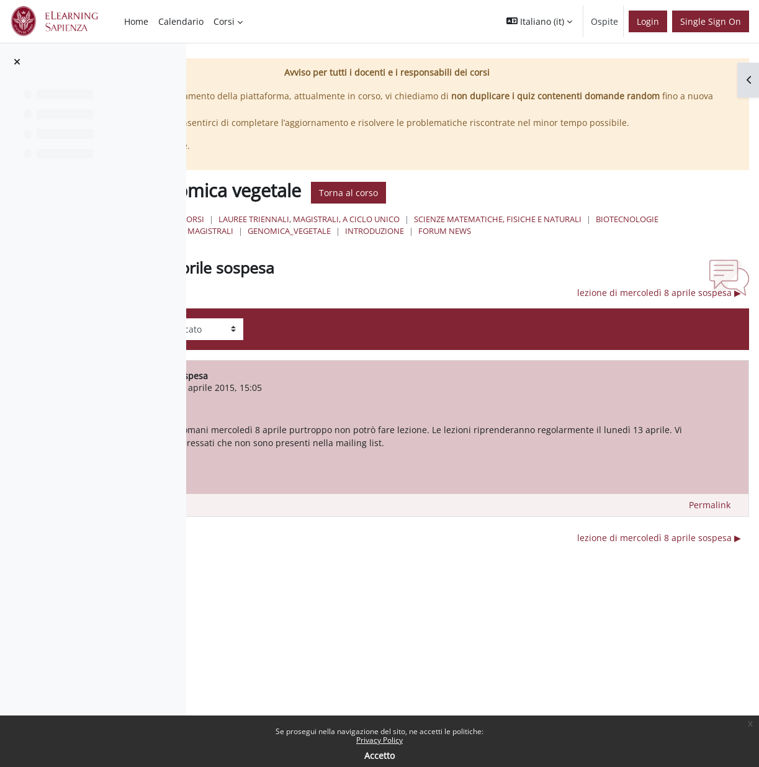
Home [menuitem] (136, 21)
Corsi (386, 232)
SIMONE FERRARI (332, 413)
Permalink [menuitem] (709, 544)
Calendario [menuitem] (181, 21)
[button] (539, 21)
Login (648, 21)
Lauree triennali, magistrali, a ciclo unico (502, 232)
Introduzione (477, 256)
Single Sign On (710, 21)
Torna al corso (542, 206)
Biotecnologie (563, 244)
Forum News (547, 256)
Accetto (379, 755)
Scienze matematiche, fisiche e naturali (434, 244)
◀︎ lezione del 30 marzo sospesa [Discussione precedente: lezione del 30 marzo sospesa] (316, 318)
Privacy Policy (379, 740)
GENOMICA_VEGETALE (392, 256)
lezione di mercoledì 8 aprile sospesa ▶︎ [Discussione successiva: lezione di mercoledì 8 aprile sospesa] (659, 318)
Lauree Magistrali (647, 244)
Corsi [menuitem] (224, 21)
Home (348, 232)
